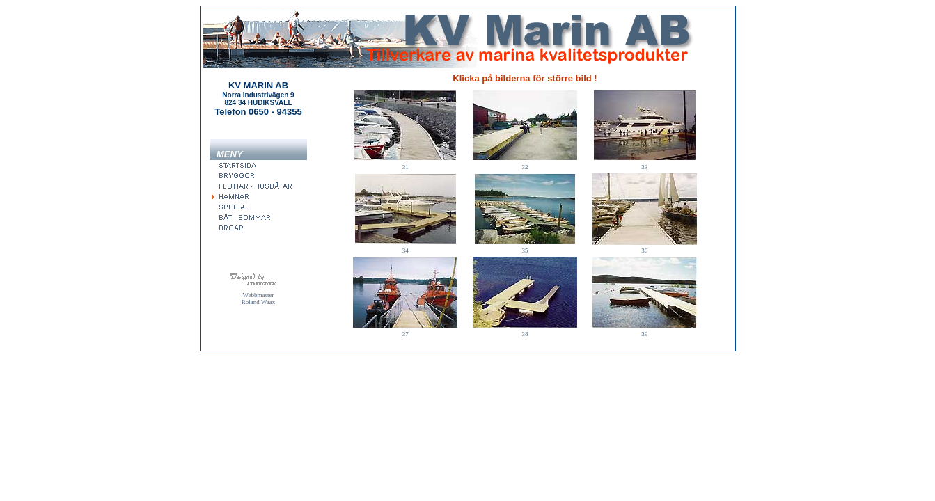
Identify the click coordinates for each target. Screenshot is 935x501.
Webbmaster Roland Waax (258, 298)
